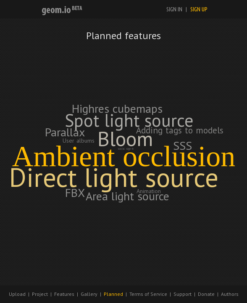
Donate (206, 294)
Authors (230, 294)
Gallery (89, 294)
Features (64, 294)
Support (182, 294)
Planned (113, 294)
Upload (17, 294)
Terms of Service (148, 294)
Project (40, 294)
